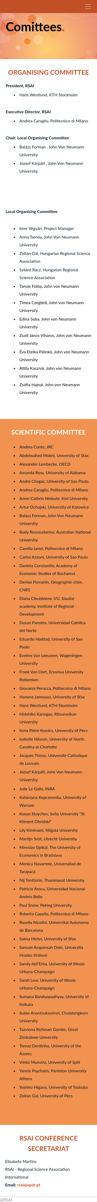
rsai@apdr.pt (28, 1184)
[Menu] (87, 6)
